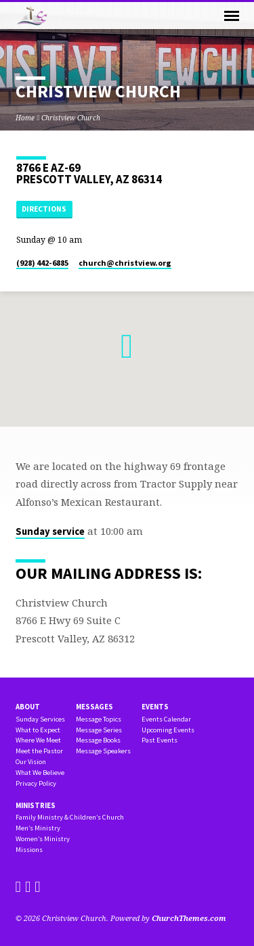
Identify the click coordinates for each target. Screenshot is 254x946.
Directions (44, 209)
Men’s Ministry (38, 828)
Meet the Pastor (39, 751)
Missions (29, 849)
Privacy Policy (36, 783)
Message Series (99, 730)
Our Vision (31, 761)
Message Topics (98, 719)
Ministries (36, 805)
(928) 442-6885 (42, 263)
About (28, 706)
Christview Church (70, 117)
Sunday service (50, 531)
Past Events (159, 740)
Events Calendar (166, 719)
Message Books (98, 740)
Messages (94, 706)
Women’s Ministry (43, 838)
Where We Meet (38, 740)
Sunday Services (40, 719)
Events (155, 706)
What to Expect (38, 730)
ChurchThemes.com (189, 918)
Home (25, 117)
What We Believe (40, 772)
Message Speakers (103, 751)
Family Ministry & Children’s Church (70, 817)
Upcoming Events (168, 730)
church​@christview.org (125, 263)
